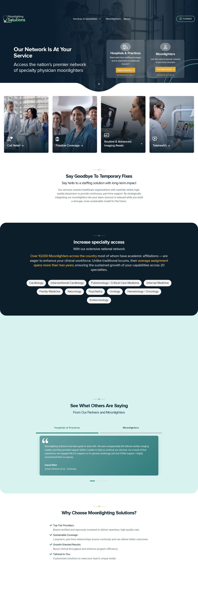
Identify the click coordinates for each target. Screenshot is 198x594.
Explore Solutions (125, 70)
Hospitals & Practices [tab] (67, 428)
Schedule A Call (125, 75)
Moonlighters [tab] (131, 428)
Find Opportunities (166, 69)
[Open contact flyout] (185, 19)
